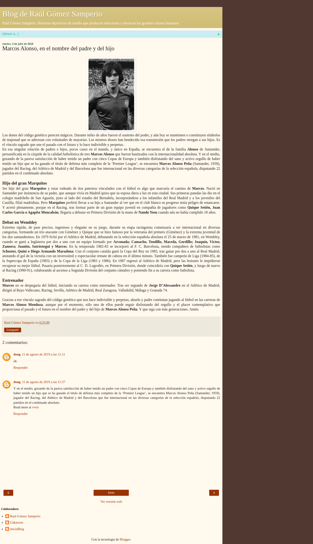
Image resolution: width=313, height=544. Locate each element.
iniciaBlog (17, 529)
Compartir (12, 330)
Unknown (16, 522)
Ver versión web (111, 501)
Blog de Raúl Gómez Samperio (52, 13)
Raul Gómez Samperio (25, 516)
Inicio (111, 492)
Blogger (125, 539)
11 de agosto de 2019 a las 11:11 (43, 354)
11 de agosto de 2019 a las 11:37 (43, 382)
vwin (35, 407)
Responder (20, 367)
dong (16, 354)
